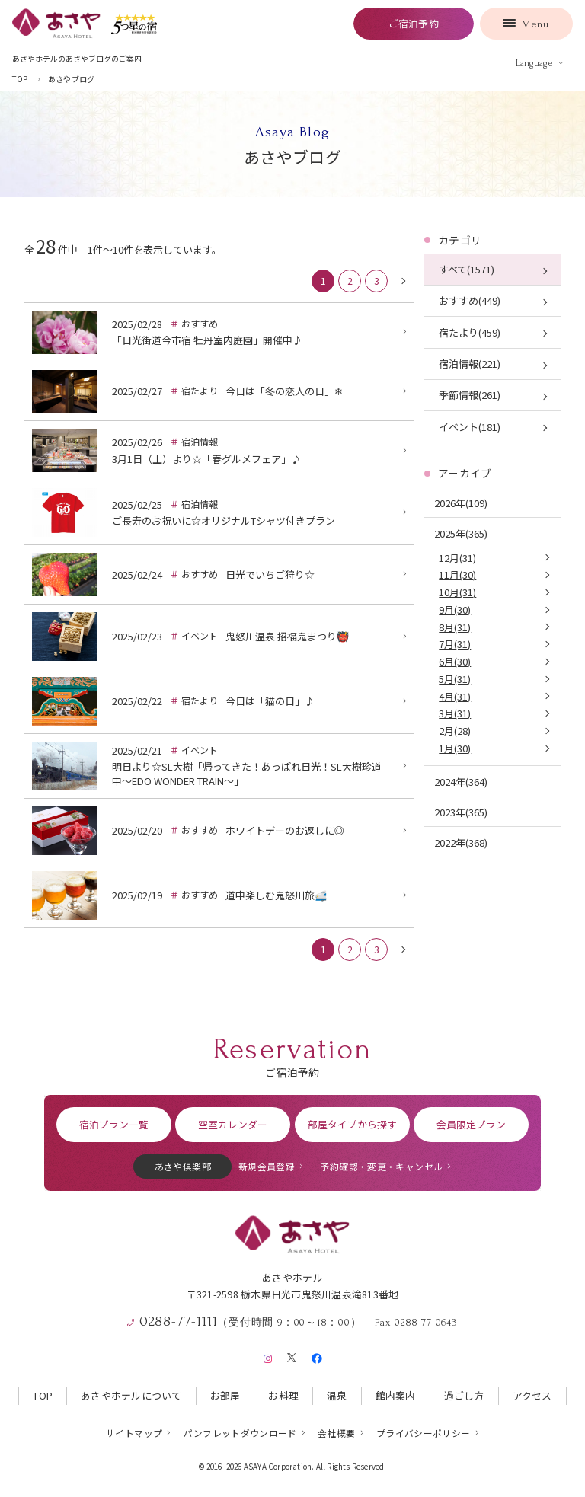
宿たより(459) (469, 332)
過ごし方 (464, 1395)
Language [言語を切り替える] (534, 63)
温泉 (337, 1395)
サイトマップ (134, 1432)
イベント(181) (469, 427)
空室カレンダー (232, 1124)
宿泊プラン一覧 (114, 1124)
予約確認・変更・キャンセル (382, 1166)
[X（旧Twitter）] (291, 1355)
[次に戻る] (403, 281)
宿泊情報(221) (469, 363)
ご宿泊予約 (413, 23)
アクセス (532, 1395)
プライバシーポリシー (423, 1432)
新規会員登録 (266, 1166)
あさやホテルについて (131, 1395)
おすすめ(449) (469, 300)
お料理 (283, 1395)
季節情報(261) (469, 395)
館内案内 (396, 1395)
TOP (43, 1395)
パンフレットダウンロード (240, 1432)
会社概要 (336, 1432)
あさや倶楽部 (183, 1166)
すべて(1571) (466, 269)
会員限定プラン (471, 1124)
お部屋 (225, 1395)
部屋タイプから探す (352, 1124)
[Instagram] (268, 1355)
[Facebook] (316, 1355)
